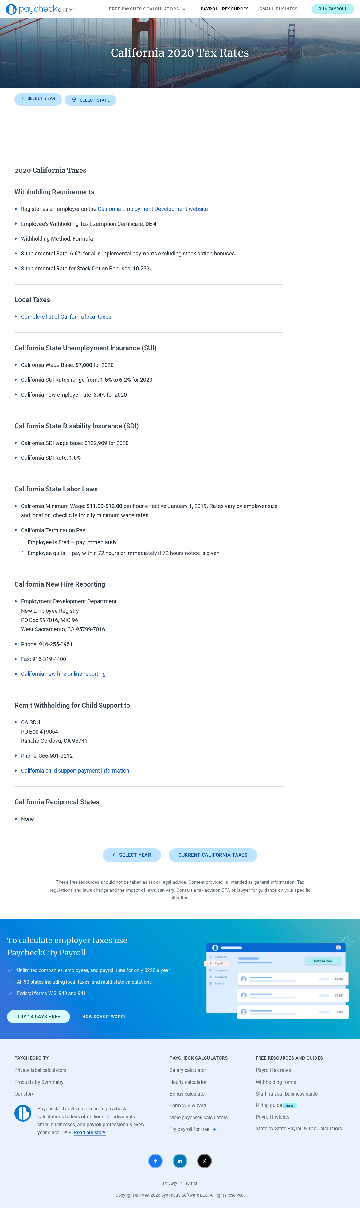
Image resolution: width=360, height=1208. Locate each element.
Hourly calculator (188, 1081)
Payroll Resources (216, 8)
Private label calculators (40, 1069)
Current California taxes (213, 853)
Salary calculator (188, 1069)
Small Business (270, 8)
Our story (24, 1093)
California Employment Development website (153, 207)
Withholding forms (276, 1081)
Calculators (138, 9)
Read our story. (90, 1131)
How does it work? (104, 1015)
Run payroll (324, 8)
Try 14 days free (38, 1015)
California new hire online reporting (63, 672)
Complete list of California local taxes (66, 315)
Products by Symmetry (39, 1081)
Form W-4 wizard (188, 1105)
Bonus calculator (188, 1093)
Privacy (170, 1182)
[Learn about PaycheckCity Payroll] (278, 977)
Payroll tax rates (273, 1069)
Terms (191, 1182)
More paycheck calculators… (200, 1116)
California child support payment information (75, 769)
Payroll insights (272, 1116)
